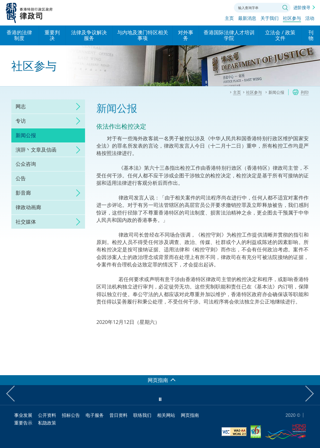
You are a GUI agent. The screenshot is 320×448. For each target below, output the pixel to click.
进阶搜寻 (301, 7)
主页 (229, 19)
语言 (198, 7)
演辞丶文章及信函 (36, 149)
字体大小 (211, 7)
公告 (21, 178)
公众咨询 (26, 163)
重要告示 (23, 423)
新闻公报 (26, 135)
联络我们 (224, 7)
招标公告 (71, 415)
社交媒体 (26, 221)
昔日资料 (118, 415)
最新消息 (247, 19)
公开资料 (47, 415)
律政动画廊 (28, 207)
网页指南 (190, 415)
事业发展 (23, 415)
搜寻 (285, 7)
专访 (21, 120)
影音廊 (23, 192)
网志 (21, 106)
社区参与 (292, 19)
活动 (309, 19)
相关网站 (166, 415)
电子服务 (95, 415)
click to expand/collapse (76, 106)
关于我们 (269, 19)
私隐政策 (47, 423)
